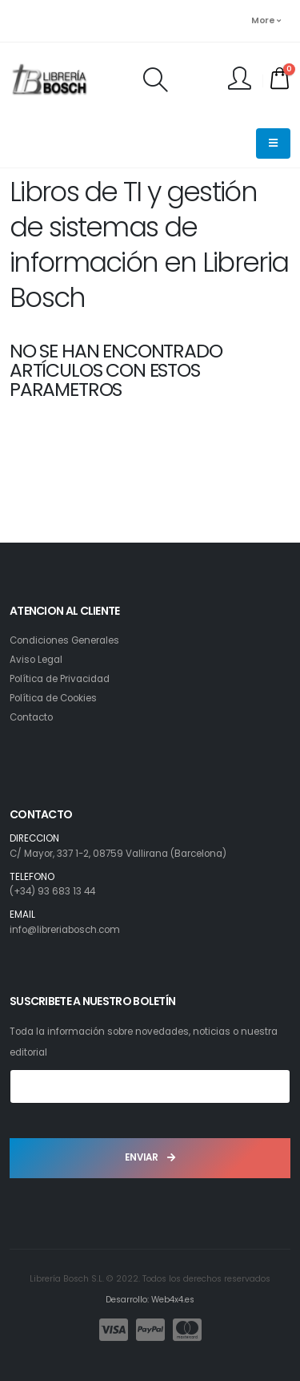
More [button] (265, 20)
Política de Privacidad (60, 678)
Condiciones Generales (64, 640)
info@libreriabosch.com (65, 929)
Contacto (31, 717)
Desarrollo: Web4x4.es (150, 1300)
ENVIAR (150, 1157)
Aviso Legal (36, 659)
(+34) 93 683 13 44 (52, 891)
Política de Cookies (53, 698)
